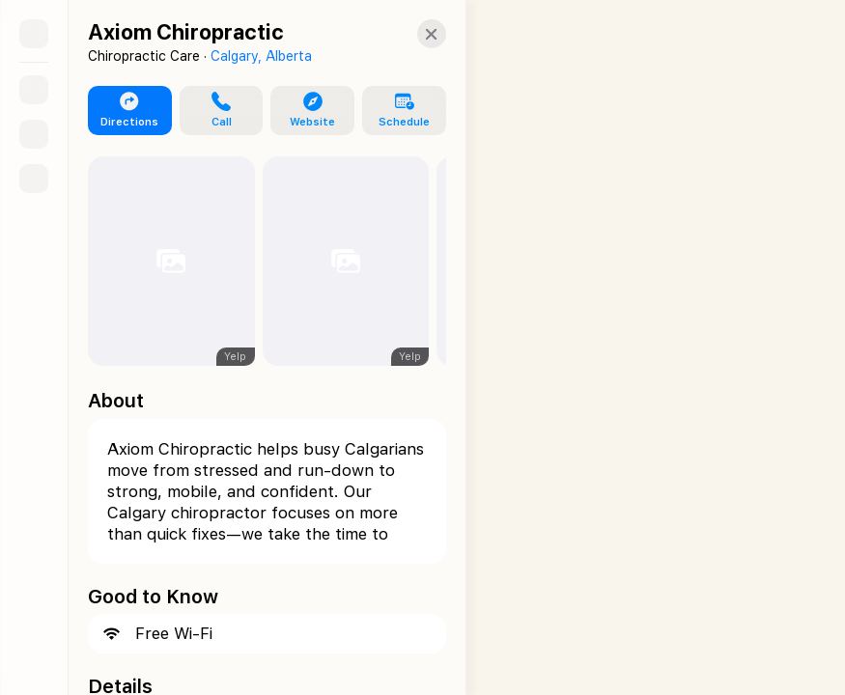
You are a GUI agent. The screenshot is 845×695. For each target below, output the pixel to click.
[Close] (414, 33)
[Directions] (34, 178)
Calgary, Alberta (261, 56)
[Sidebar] (33, 33)
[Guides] (34, 134)
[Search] (34, 90)
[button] (214, 111)
